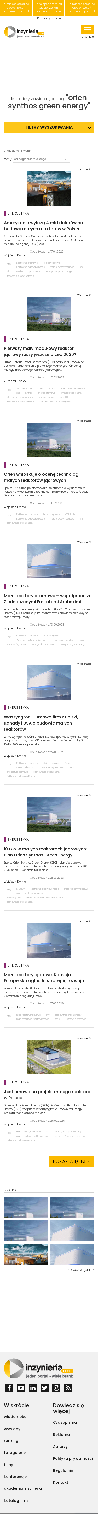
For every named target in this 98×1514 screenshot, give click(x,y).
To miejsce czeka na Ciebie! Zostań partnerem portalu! (16, 8)
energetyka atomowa (43, 644)
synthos (20, 271)
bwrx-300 (64, 397)
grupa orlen (34, 271)
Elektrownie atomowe (27, 262)
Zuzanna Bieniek (15, 381)
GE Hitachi (70, 514)
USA (45, 763)
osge (57, 1019)
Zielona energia (24, 388)
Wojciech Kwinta (15, 256)
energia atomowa (46, 393)
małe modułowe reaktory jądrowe (55, 401)
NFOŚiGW (20, 889)
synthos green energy (71, 393)
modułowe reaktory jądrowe (20, 275)
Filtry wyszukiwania (49, 127)
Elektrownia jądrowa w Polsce (30, 267)
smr (81, 267)
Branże (87, 32)
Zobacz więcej (79, 1270)
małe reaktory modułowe (62, 267)
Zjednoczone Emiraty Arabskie (31, 640)
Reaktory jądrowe (51, 262)
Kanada (40, 388)
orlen (9, 271)
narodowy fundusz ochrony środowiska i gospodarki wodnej (35, 897)
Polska (67, 763)
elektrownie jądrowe (17, 644)
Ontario (52, 388)
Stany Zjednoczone (26, 767)
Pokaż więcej (71, 1161)
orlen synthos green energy (58, 271)
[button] (41, 159)
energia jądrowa (46, 397)
